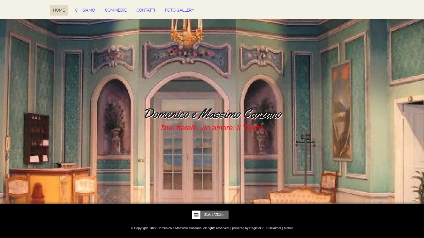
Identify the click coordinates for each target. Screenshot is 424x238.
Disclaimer (273, 228)
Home (59, 10)
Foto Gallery (179, 10)
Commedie (116, 10)
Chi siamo (85, 10)
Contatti (145, 10)
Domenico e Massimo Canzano (212, 113)
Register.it (256, 228)
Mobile (288, 228)
